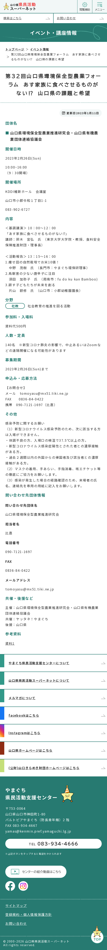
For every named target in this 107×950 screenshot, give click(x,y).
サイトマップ (16, 905)
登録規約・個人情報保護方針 (28, 914)
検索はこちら (28, 18)
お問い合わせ (82, 18)
